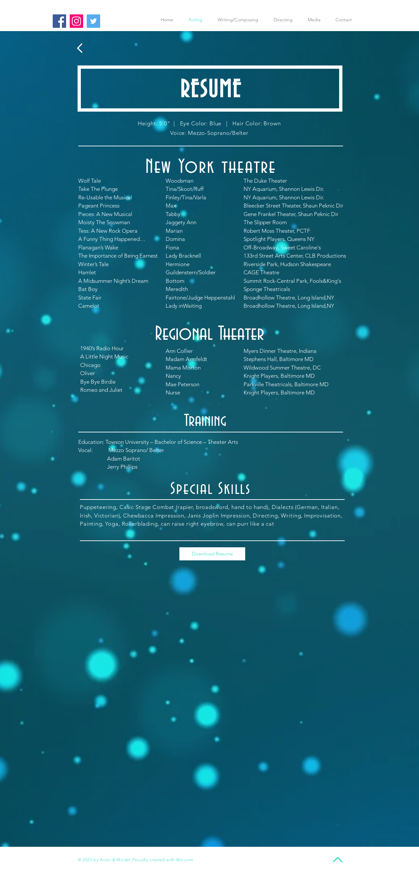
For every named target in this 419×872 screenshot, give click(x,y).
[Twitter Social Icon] (93, 21)
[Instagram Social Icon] (76, 21)
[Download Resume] (212, 553)
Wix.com (184, 859)
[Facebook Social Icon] (59, 21)
